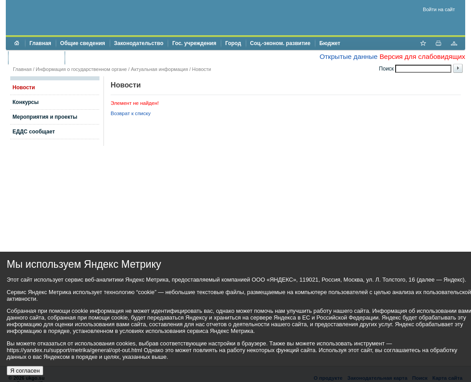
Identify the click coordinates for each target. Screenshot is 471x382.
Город (233, 43)
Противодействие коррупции (107, 57)
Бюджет (329, 43)
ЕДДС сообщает (33, 132)
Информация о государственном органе (81, 69)
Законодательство (139, 43)
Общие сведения (82, 43)
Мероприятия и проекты (44, 117)
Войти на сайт (439, 9)
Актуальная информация (159, 69)
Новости (201, 69)
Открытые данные (348, 56)
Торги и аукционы (36, 57)
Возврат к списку (131, 113)
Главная (40, 43)
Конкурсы (25, 102)
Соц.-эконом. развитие (280, 43)
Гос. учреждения (194, 43)
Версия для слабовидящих (422, 56)
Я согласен (25, 370)
